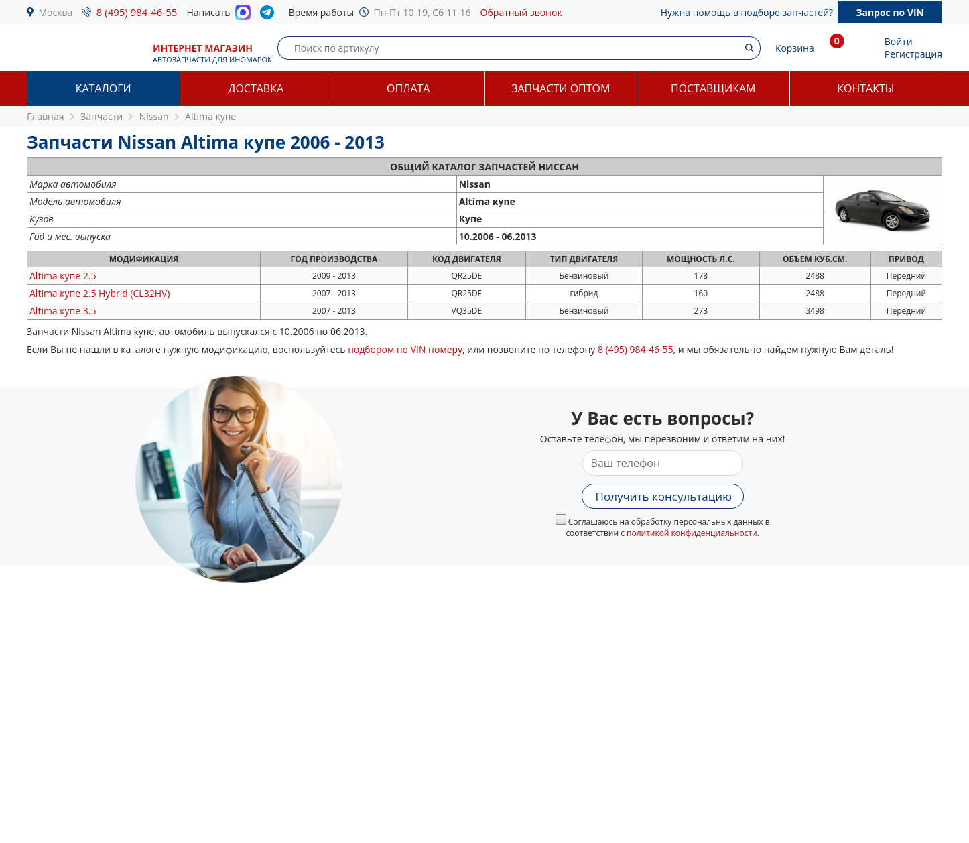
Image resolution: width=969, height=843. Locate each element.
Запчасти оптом (560, 88)
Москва (56, 12)
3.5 (62, 310)
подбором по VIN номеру (405, 349)
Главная (45, 116)
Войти (899, 41)
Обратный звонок (521, 12)
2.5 (62, 275)
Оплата (408, 88)
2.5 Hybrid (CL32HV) (99, 293)
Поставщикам (713, 88)
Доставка (255, 88)
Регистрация (913, 54)
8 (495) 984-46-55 (137, 12)
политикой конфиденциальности (692, 533)
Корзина (794, 48)
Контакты (865, 88)
